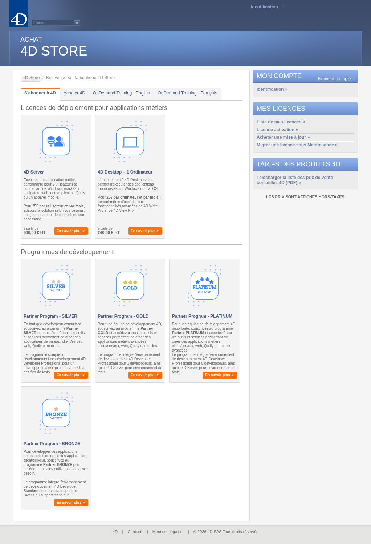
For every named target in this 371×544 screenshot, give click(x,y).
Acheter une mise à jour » (283, 137)
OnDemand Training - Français (187, 93)
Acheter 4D (74, 93)
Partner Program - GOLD (123, 316)
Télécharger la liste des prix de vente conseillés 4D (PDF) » (295, 178)
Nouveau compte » (336, 78)
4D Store (31, 77)
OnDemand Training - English (121, 93)
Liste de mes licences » (281, 122)
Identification (264, 6)
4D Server (34, 172)
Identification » (272, 89)
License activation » (277, 129)
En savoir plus (69, 231)
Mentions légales (167, 531)
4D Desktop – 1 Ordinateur (125, 172)
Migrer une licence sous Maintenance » (297, 144)
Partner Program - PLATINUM (202, 316)
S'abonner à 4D (40, 93)
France (39, 23)
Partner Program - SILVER (50, 316)
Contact (135, 531)
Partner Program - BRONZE (52, 443)
